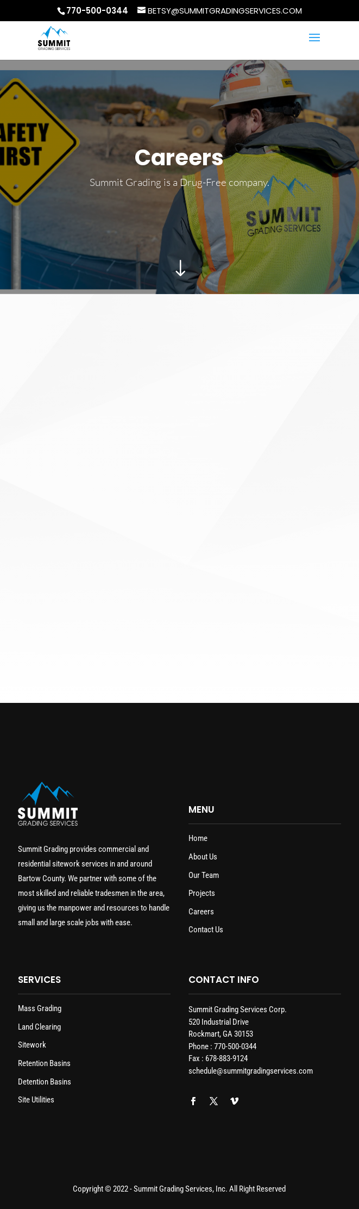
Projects (201, 893)
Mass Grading (39, 1008)
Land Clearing (39, 1027)
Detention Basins (44, 1082)
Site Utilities (36, 1100)
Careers (201, 912)
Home (197, 838)
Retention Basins (44, 1063)
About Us (202, 857)
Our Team (203, 875)
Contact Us (205, 929)
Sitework (32, 1045)
